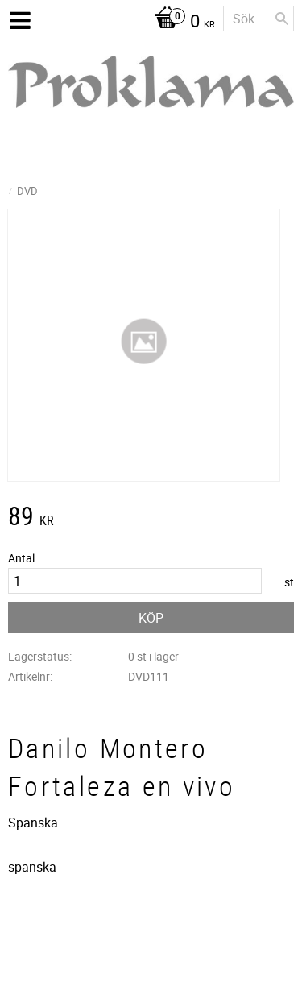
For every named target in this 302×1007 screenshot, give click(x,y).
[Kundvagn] (181, 22)
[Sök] (282, 18)
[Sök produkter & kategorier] (258, 18)
